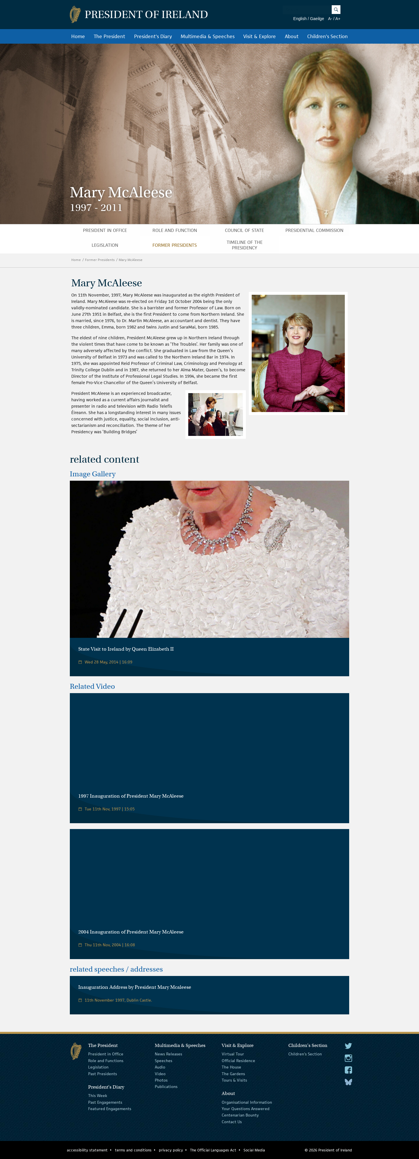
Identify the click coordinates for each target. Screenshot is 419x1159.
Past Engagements (105, 1102)
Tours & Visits (234, 1080)
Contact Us (232, 1121)
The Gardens (233, 1073)
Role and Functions (105, 1060)
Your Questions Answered (245, 1108)
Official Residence (238, 1060)
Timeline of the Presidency (244, 245)
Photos (161, 1080)
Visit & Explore (259, 36)
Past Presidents (102, 1073)
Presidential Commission (314, 230)
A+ (337, 18)
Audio (160, 1067)
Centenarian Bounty (240, 1115)
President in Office (105, 230)
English (300, 18)
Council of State (244, 230)
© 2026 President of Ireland (328, 1150)
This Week (97, 1095)
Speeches (163, 1060)
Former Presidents (174, 245)
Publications (166, 1086)
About (292, 36)
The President (109, 36)
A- (330, 18)
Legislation (105, 245)
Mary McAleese (131, 260)
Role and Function (174, 230)
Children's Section (327, 36)
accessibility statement (87, 1150)
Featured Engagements (109, 1108)
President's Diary (153, 36)
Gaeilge (317, 18)
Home (78, 36)
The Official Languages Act (213, 1150)
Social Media (254, 1150)
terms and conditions (133, 1150)
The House (231, 1067)
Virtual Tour (233, 1054)
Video (160, 1073)
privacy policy (171, 1150)
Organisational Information (247, 1102)
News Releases (168, 1054)
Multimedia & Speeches (208, 36)
